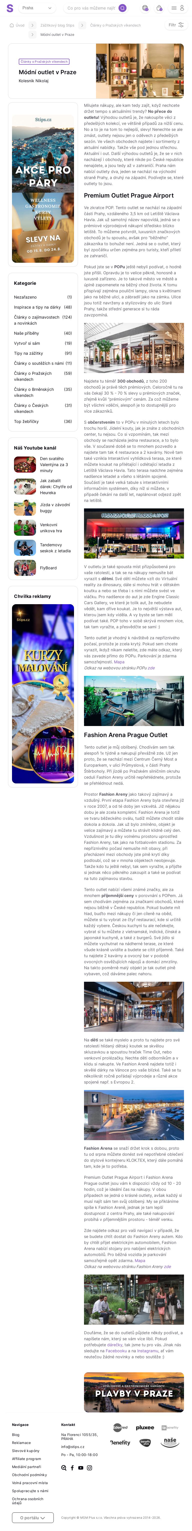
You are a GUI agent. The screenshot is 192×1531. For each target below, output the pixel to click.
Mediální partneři (26, 1467)
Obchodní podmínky (29, 1475)
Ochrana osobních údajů (28, 1501)
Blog (16, 1434)
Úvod (17, 25)
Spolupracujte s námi (30, 1491)
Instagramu (147, 1350)
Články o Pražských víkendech (115, 25)
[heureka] (63, 1468)
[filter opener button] (176, 25)
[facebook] (72, 1468)
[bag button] (159, 8)
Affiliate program (26, 1459)
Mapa (119, 661)
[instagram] (89, 1468)
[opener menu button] (178, 8)
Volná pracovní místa (30, 1483)
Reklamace (21, 1442)
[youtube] (81, 1468)
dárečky (114, 1344)
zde (151, 667)
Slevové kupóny (26, 1451)
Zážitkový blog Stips (57, 25)
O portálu (33, 1517)
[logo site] (10, 8)
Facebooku (116, 1350)
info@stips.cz (72, 1447)
